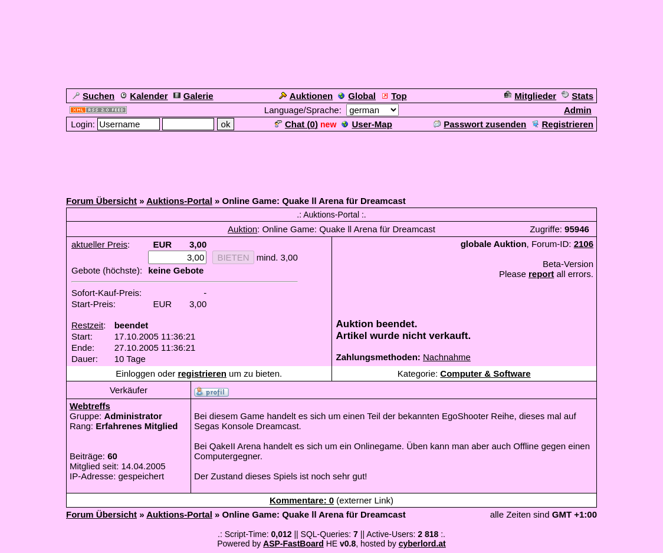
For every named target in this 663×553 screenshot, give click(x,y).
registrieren (202, 373)
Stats (577, 96)
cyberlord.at (422, 543)
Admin (578, 110)
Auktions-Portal (179, 201)
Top (393, 96)
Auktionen (306, 96)
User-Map (367, 124)
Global (357, 96)
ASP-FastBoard (293, 543)
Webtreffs (90, 406)
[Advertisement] (331, 159)
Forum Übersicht (101, 201)
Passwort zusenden (480, 124)
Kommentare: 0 (302, 500)
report (541, 274)
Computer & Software (485, 373)
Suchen (93, 96)
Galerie (193, 96)
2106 (583, 244)
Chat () (296, 124)
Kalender (144, 96)
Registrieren (562, 124)
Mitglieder (530, 96)
